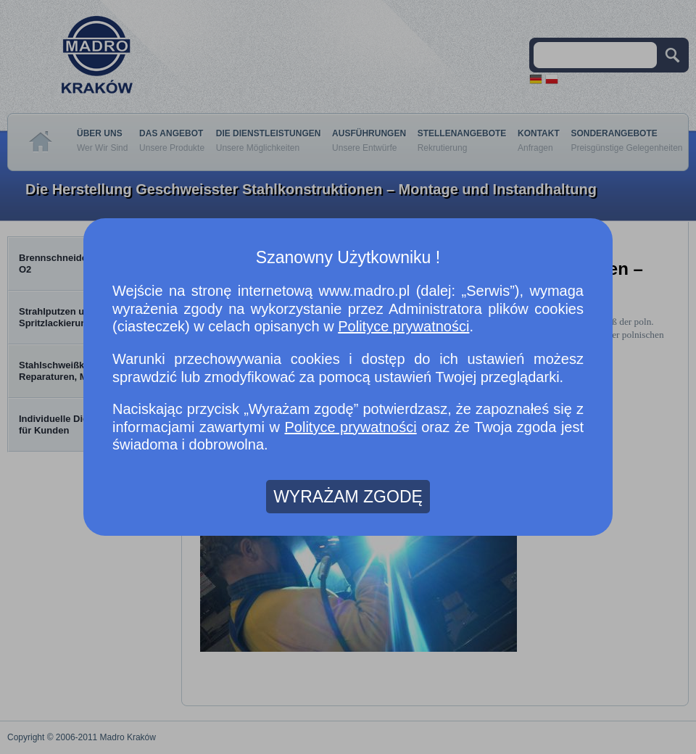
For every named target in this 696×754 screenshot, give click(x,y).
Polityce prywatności (403, 326)
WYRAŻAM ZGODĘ (348, 496)
